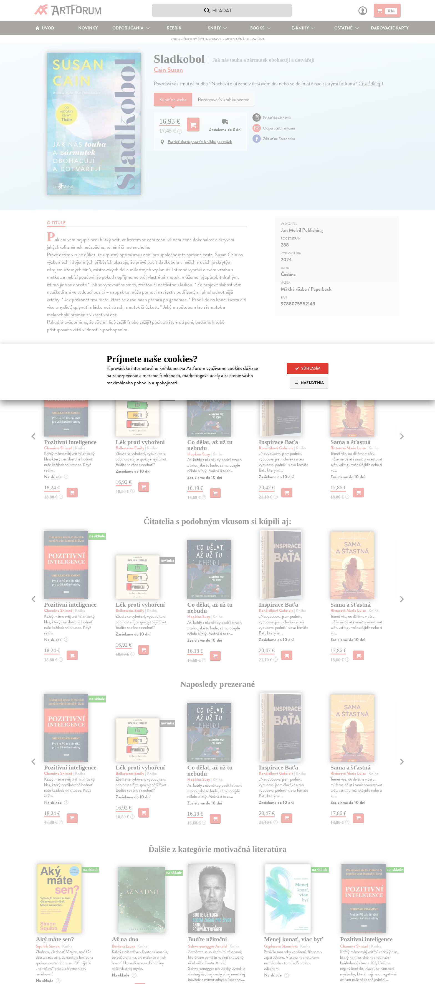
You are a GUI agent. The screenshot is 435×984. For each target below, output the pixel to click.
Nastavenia (309, 383)
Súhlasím (307, 368)
